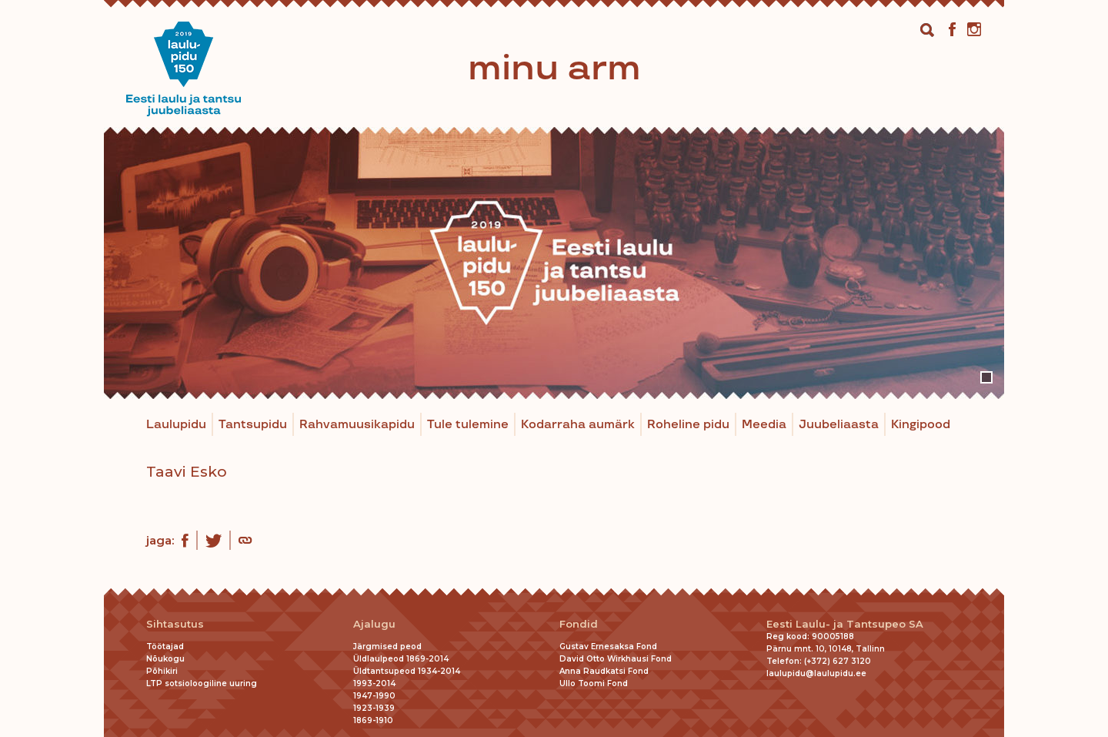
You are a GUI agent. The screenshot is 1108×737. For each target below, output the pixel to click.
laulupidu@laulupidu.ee (816, 673)
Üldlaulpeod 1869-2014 (401, 659)
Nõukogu (165, 659)
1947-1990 (374, 696)
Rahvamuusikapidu (357, 424)
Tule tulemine (468, 424)
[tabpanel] (554, 263)
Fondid (578, 624)
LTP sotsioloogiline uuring (201, 683)
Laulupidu (176, 424)
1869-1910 (373, 720)
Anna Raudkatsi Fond (604, 671)
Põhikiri (162, 671)
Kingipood (920, 424)
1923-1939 (374, 708)
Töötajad (165, 647)
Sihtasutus (175, 624)
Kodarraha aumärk (578, 424)
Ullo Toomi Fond (593, 683)
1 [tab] (986, 377)
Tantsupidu (253, 424)
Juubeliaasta (839, 424)
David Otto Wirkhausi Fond (615, 659)
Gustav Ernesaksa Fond (608, 647)
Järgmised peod (387, 647)
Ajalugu (374, 624)
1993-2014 (374, 683)
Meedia (764, 424)
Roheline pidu (688, 424)
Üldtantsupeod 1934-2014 (406, 671)
